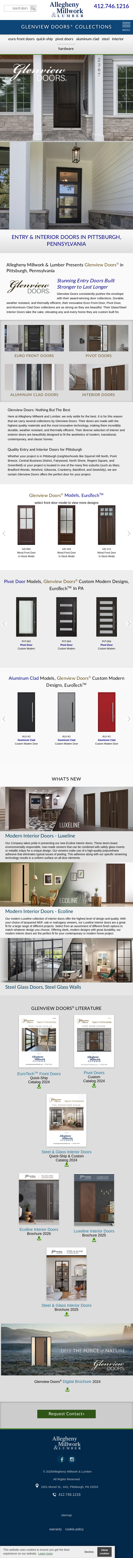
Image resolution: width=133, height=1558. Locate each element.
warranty (55, 1529)
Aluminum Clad (87, 39)
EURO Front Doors (21, 39)
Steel (105, 39)
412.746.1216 (111, 6)
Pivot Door (15, 581)
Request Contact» (67, 1414)
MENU (126, 30)
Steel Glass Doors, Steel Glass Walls (43, 987)
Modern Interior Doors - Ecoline (39, 911)
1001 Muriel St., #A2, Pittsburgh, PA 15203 (69, 1487)
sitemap (66, 1515)
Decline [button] (89, 1552)
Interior (118, 39)
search (20, 8)
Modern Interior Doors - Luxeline (40, 836)
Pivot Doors (64, 39)
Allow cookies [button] (104, 1552)
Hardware (66, 49)
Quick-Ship (44, 39)
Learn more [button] (45, 1553)
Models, (66, 495)
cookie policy (74, 1529)
